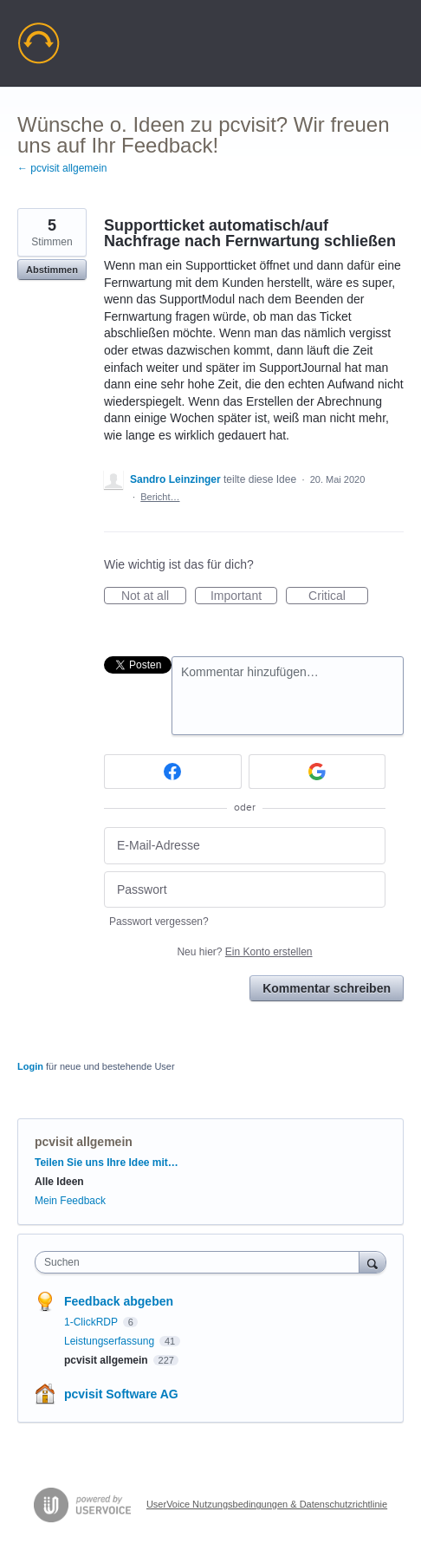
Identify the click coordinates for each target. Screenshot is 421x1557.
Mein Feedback (70, 1201)
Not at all (153, 596)
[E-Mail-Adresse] (244, 845)
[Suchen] (372, 1262)
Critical (338, 596)
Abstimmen (52, 269)
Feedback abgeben (118, 1301)
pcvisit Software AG (121, 1394)
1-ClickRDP (92, 1322)
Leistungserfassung (110, 1341)
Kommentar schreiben (326, 988)
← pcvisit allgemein (62, 168)
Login (30, 1066)
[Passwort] (244, 890)
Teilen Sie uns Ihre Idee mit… (106, 1162)
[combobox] (201, 1262)
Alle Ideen (59, 1182)
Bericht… (159, 497)
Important (243, 596)
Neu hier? (244, 952)
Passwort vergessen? (159, 921)
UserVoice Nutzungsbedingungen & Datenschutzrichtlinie (266, 1504)
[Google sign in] (317, 771)
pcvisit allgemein (84, 1142)
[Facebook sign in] (173, 771)
